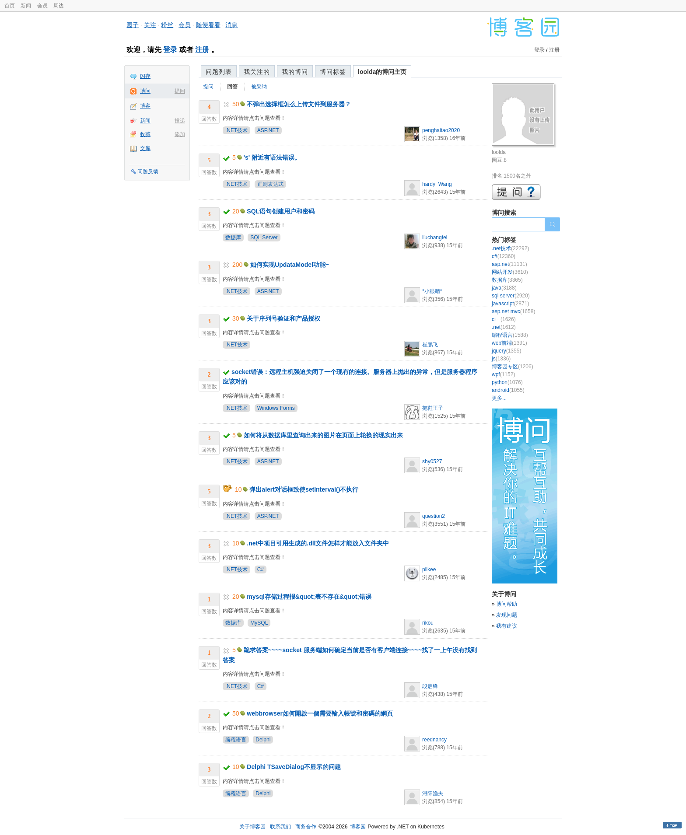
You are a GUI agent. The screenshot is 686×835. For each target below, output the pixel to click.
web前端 (509, 343)
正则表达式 (270, 184)
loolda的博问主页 (382, 71)
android (508, 390)
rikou (428, 623)
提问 (180, 91)
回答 (232, 87)
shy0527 (432, 461)
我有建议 (506, 626)
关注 (150, 24)
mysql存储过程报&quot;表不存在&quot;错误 (309, 596)
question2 (433, 516)
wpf (503, 374)
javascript (510, 303)
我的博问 (295, 71)
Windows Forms (276, 408)
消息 (231, 24)
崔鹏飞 (430, 345)
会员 (42, 6)
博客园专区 (512, 366)
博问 (145, 91)
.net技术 (510, 248)
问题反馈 (147, 171)
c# (503, 256)
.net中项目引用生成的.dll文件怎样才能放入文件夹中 (318, 543)
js (501, 359)
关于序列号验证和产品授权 (283, 318)
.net (504, 327)
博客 (145, 106)
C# (260, 569)
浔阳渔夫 (432, 793)
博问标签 (333, 71)
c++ (504, 319)
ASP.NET (268, 130)
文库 (145, 148)
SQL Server (263, 237)
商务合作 (305, 827)
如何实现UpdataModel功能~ (289, 264)
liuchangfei (434, 237)
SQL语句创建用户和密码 (281, 211)
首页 (9, 6)
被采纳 (259, 87)
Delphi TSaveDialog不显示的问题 (294, 766)
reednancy (434, 740)
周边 (58, 6)
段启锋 (430, 686)
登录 (170, 49)
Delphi (263, 740)
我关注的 (257, 71)
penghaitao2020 (441, 130)
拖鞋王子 (432, 408)
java (504, 288)
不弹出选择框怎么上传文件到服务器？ (299, 104)
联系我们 (280, 827)
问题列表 (219, 71)
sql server (511, 296)
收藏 (145, 134)
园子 (132, 24)
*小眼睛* (432, 291)
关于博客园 (252, 827)
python (507, 382)
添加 (180, 134)
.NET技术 (236, 130)
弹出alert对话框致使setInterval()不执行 (303, 489)
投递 (180, 121)
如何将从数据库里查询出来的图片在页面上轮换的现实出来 (323, 435)
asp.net (509, 264)
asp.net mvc (513, 311)
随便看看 (208, 24)
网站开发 (510, 272)
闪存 (145, 76)
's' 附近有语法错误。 (272, 157)
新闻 (26, 6)
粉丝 (167, 24)
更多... (499, 398)
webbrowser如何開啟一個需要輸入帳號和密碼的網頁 (320, 713)
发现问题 (506, 615)
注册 (202, 49)
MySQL (259, 623)
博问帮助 (506, 604)
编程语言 (235, 740)
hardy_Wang (437, 184)
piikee (429, 569)
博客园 (358, 827)
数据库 (233, 237)
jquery (506, 351)
